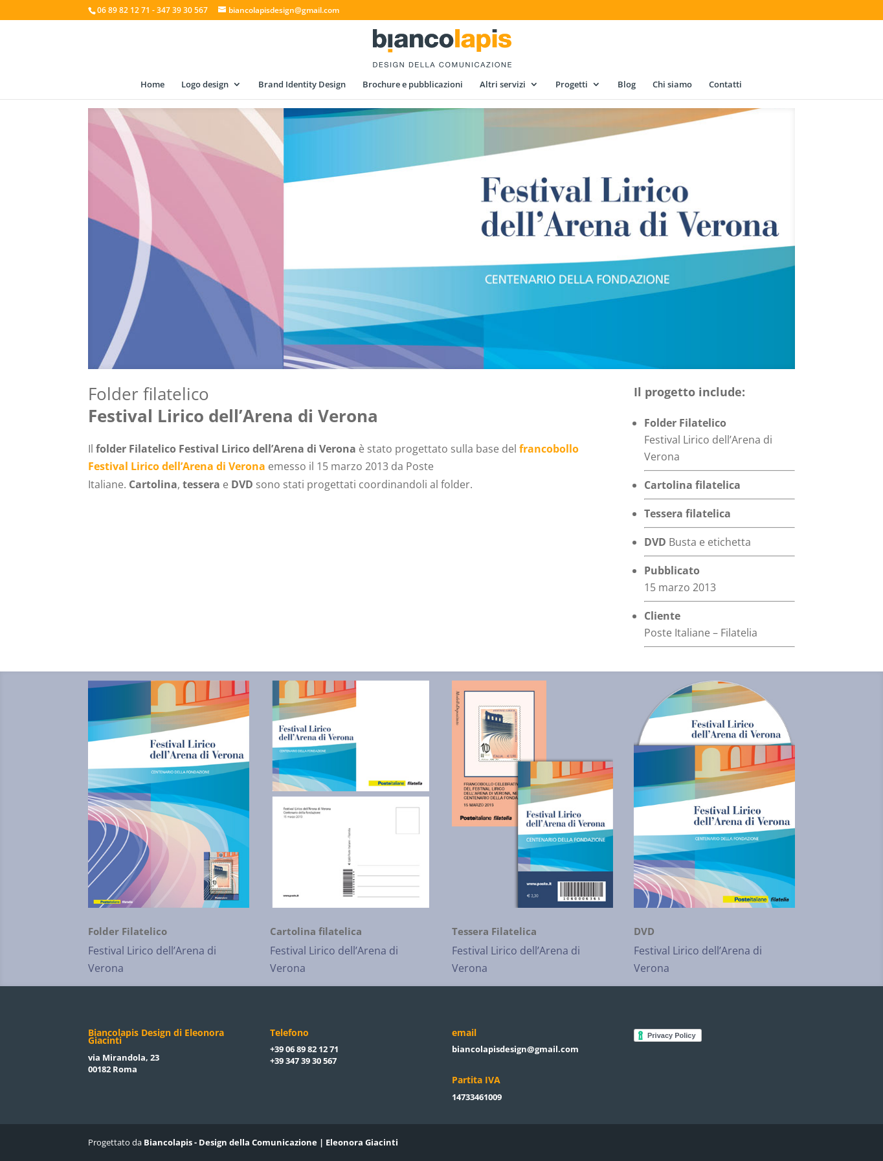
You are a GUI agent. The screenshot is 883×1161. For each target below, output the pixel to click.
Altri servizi (503, 85)
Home (152, 85)
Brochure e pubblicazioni (413, 85)
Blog (627, 85)
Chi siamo (672, 85)
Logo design (205, 85)
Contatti (725, 85)
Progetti (571, 85)
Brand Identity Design (302, 85)
